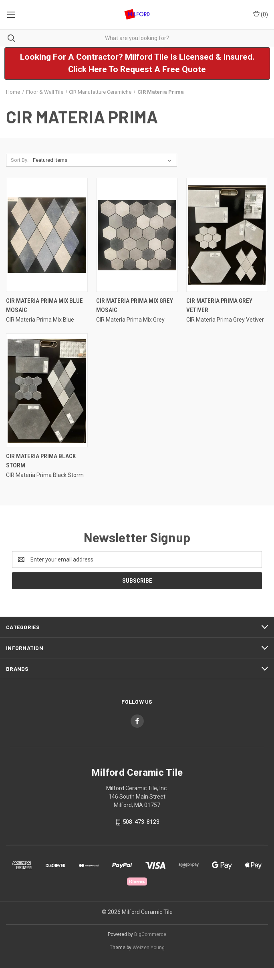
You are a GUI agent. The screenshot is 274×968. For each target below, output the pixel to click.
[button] (137, 63)
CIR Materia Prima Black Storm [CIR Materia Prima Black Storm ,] (41, 461)
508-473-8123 (141, 821)
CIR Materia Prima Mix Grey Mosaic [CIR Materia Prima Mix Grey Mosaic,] (134, 305)
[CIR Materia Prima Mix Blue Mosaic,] (47, 234)
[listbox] (104, 160)
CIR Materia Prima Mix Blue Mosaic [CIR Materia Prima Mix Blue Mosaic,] (44, 305)
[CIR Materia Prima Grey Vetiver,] (227, 234)
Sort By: (19, 160)
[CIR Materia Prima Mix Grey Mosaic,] (137, 234)
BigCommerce (150, 934)
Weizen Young (149, 947)
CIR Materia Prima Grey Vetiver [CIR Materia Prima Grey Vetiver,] (219, 305)
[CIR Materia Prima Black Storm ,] (47, 390)
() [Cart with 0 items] (260, 14)
